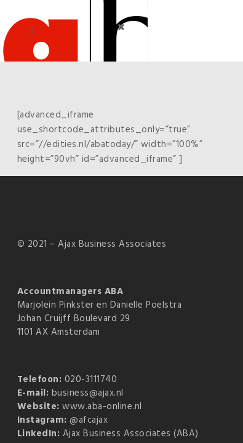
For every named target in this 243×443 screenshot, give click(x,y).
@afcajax (89, 420)
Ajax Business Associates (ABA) (131, 433)
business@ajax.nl (88, 393)
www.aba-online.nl (102, 406)
